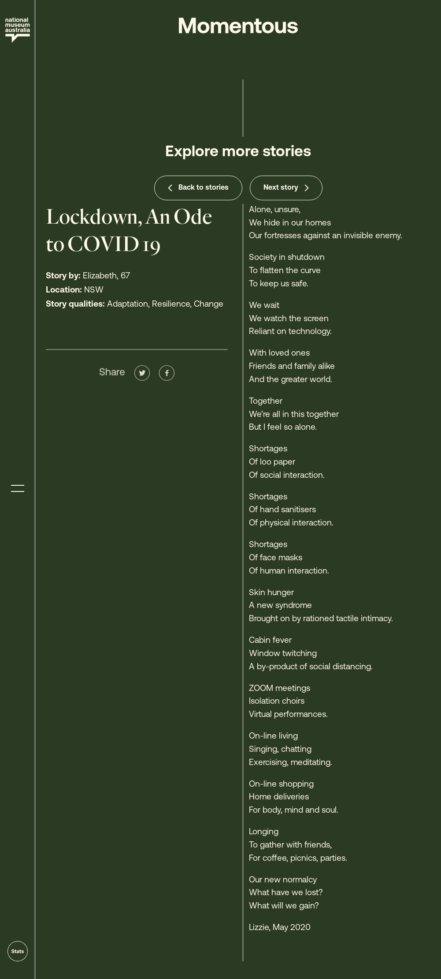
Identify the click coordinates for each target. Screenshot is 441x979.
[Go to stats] (17, 951)
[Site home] (17, 30)
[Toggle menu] (18, 488)
